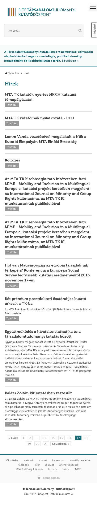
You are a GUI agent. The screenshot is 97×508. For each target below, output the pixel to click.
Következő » (60, 444)
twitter (66, 469)
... (37, 438)
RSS (78, 469)
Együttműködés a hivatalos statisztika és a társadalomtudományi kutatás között (43, 334)
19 (29, 444)
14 (53, 438)
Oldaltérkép (12, 460)
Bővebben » (70, 61)
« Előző (13, 438)
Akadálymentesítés (80, 460)
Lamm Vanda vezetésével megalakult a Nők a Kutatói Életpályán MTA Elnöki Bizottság (45, 139)
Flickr (37, 465)
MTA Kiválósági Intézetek (29, 469)
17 (78, 438)
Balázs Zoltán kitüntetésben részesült (38, 393)
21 (46, 444)
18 (86, 438)
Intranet (42, 460)
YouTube (49, 465)
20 (37, 444)
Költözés (12, 160)
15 (61, 438)
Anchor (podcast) (69, 465)
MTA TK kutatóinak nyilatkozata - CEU (39, 118)
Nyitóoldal (12, 73)
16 (70, 438)
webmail (28, 460)
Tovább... (12, 105)
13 (44, 438)
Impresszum (58, 460)
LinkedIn (53, 469)
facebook (23, 465)
